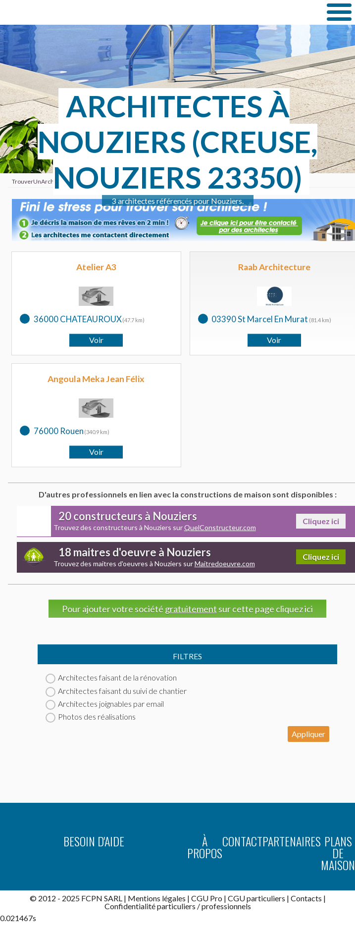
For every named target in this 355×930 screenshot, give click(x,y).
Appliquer (308, 733)
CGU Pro (206, 898)
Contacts (306, 898)
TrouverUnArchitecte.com (142, 12)
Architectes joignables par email (105, 703)
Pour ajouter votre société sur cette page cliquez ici (187, 608)
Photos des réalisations (91, 716)
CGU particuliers (256, 898)
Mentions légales (157, 898)
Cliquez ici (321, 521)
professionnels (226, 906)
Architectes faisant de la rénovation (111, 677)
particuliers (176, 906)
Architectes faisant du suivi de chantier (116, 690)
